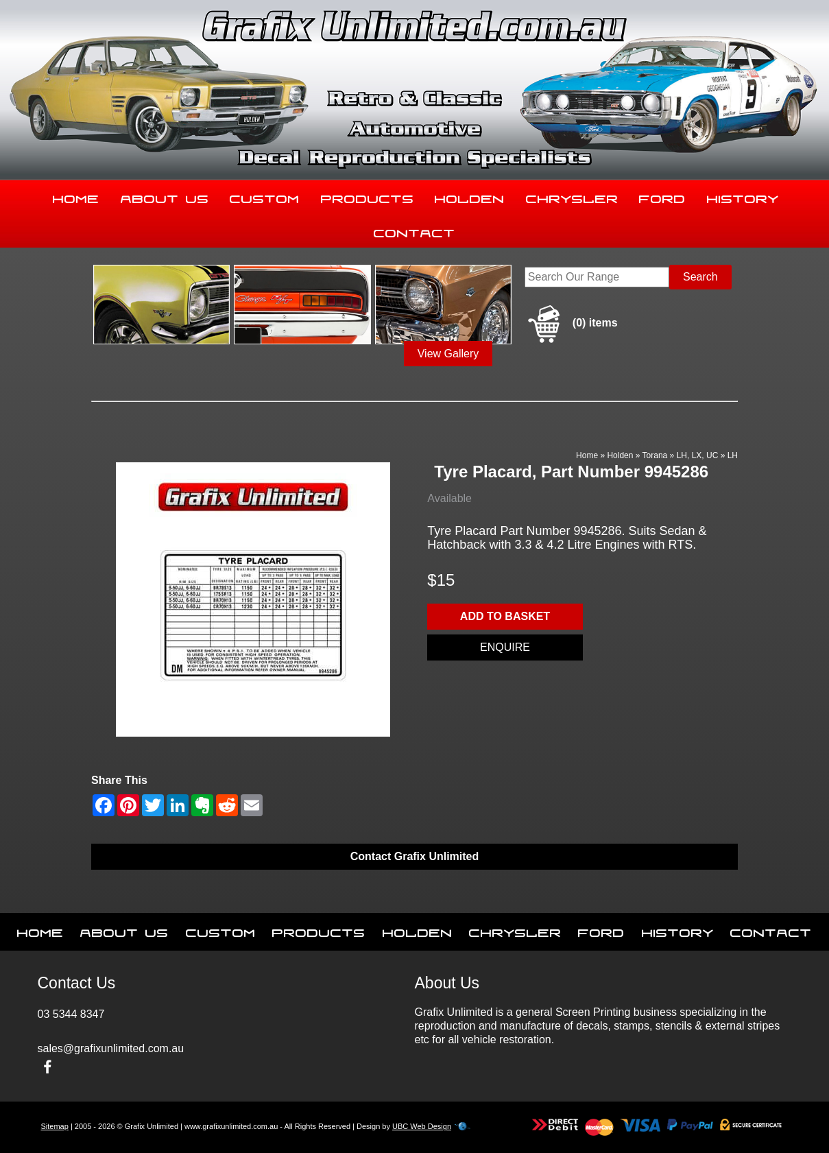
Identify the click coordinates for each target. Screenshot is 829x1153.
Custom (265, 196)
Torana (655, 455)
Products (367, 196)
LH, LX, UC (698, 455)
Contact (414, 230)
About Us (165, 196)
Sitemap (55, 1126)
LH (733, 455)
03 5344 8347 (71, 1014)
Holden (470, 196)
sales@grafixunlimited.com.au (111, 1048)
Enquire (505, 647)
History (743, 196)
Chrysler (572, 196)
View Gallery (448, 353)
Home (76, 196)
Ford (662, 196)
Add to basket (505, 616)
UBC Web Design (421, 1126)
